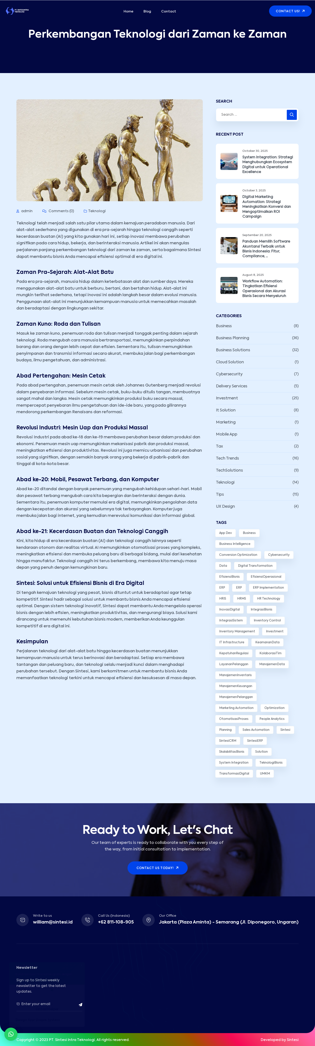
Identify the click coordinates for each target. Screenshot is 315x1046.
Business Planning (232, 338)
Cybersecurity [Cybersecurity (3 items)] (279, 554)
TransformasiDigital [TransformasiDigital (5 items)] (234, 773)
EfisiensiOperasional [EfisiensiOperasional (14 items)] (266, 576)
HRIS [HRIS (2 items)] (222, 598)
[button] (11, 1034)
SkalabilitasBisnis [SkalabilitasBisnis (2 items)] (231, 751)
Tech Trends (227, 458)
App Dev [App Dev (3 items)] (225, 533)
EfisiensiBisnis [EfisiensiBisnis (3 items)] (229, 576)
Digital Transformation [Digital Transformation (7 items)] (255, 565)
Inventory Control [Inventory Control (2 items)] (267, 620)
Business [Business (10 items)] (249, 533)
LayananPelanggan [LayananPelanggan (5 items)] (233, 664)
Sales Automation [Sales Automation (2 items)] (256, 729)
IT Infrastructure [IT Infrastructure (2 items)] (231, 642)
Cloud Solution (230, 362)
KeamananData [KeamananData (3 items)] (267, 642)
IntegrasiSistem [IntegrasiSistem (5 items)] (231, 620)
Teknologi (97, 211)
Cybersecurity (229, 374)
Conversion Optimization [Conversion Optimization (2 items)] (238, 554)
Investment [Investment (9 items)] (275, 631)
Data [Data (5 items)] (223, 565)
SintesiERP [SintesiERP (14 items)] (255, 740)
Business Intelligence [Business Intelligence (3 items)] (234, 544)
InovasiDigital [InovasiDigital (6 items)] (229, 609)
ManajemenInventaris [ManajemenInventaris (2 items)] (235, 675)
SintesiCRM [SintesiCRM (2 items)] (227, 740)
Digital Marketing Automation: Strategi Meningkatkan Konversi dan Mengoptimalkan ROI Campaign (266, 207)
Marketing (226, 422)
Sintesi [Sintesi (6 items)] (285, 729)
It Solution (226, 410)
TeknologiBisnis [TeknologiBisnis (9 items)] (271, 762)
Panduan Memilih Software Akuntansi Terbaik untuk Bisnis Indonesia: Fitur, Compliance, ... (266, 249)
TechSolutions (229, 470)
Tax (219, 446)
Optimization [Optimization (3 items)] (274, 708)
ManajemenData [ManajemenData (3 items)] (272, 664)
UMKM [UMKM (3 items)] (265, 773)
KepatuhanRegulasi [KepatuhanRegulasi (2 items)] (233, 653)
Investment (227, 398)
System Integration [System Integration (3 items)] (233, 762)
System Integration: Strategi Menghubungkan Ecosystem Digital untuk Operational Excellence (267, 165)
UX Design (225, 507)
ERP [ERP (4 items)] (222, 587)
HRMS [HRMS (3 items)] (241, 598)
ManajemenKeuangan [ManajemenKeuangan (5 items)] (235, 686)
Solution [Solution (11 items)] (261, 751)
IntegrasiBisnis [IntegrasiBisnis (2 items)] (261, 609)
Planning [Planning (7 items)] (225, 729)
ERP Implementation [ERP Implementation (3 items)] (268, 587)
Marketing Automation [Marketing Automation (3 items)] (236, 708)
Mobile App (226, 434)
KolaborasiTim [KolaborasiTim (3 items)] (270, 653)
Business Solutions (233, 350)
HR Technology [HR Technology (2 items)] (268, 598)
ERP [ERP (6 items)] (239, 587)
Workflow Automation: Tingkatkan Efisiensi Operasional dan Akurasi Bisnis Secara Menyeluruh (264, 289)
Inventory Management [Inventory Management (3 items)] (237, 631)
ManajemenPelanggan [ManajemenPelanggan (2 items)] (236, 697)
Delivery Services (231, 386)
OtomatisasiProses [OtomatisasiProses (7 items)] (233, 719)
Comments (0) (58, 211)
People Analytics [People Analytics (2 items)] (272, 719)
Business (224, 326)
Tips (220, 495)
